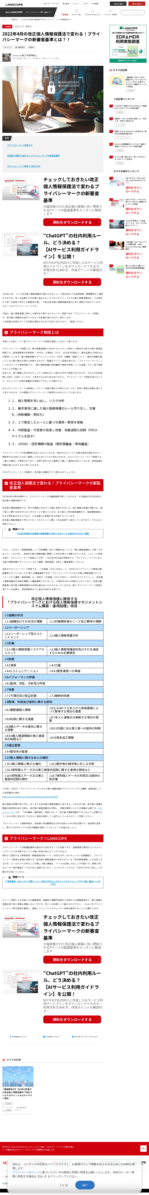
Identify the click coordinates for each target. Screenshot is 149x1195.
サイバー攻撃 (76, 15)
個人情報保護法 (20, 47)
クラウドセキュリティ (92, 15)
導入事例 (66, 4)
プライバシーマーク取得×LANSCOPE (23, 166)
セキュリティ (8, 47)
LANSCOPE (17, 1110)
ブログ (85, 4)
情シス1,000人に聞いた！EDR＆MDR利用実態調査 (136, 266)
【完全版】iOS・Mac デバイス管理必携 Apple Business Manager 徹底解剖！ (136, 245)
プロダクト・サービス (51, 4)
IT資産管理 (64, 15)
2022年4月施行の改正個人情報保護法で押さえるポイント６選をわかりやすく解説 (53, 533)
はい (85, 1185)
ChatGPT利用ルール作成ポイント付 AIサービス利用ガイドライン (136, 222)
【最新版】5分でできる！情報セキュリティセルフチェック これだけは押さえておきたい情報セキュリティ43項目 (136, 82)
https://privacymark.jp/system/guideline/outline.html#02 (30, 796)
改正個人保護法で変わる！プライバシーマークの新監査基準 (33, 155)
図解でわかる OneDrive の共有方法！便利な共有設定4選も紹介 (130, 132)
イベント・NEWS (110, 14)
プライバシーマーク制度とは (19, 145)
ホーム (4, 19)
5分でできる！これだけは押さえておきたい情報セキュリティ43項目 (136, 201)
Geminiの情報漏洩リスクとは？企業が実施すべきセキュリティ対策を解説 (130, 145)
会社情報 (95, 4)
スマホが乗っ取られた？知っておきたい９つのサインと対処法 (130, 158)
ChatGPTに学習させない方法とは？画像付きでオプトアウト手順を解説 (130, 107)
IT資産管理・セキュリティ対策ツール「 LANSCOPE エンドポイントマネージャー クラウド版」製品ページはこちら (52, 882)
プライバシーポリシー (25, 1172)
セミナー (76, 4)
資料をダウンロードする (72, 222)
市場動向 (31, 47)
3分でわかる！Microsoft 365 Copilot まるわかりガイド (136, 180)
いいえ (64, 1185)
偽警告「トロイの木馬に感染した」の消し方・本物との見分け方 (130, 119)
